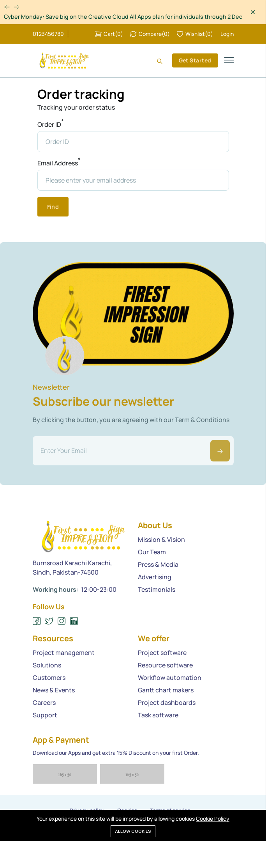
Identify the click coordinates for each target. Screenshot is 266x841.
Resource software (165, 665)
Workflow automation (169, 677)
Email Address (59, 162)
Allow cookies (133, 831)
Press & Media (158, 564)
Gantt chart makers (166, 690)
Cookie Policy (212, 818)
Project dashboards (167, 702)
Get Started (195, 60)
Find (53, 206)
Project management (64, 652)
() (108, 34)
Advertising (154, 577)
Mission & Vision (161, 539)
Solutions (47, 665)
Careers (44, 702)
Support (45, 715)
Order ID (50, 124)
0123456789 (48, 33)
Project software (162, 652)
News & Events (54, 690)
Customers (49, 677)
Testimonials (156, 589)
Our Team (152, 552)
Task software (158, 715)
